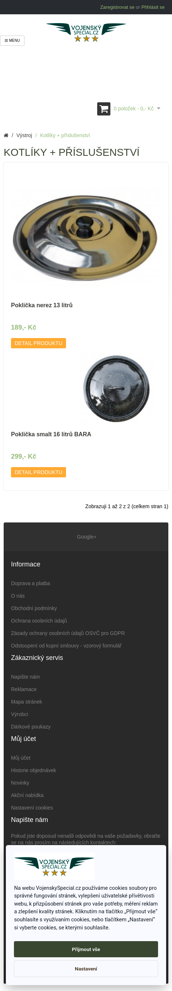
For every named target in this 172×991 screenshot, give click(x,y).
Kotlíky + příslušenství (65, 135)
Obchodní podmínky (34, 608)
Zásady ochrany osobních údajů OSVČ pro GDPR (68, 633)
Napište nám (25, 677)
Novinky (20, 783)
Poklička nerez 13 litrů (42, 305)
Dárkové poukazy (31, 727)
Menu (12, 40)
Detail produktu (38, 343)
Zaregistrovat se (117, 7)
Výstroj (24, 135)
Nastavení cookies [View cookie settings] (32, 808)
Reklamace (24, 689)
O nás (18, 596)
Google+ (86, 537)
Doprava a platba (30, 583)
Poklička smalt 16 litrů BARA (51, 434)
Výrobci (19, 714)
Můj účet (20, 758)
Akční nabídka (27, 795)
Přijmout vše (86, 949)
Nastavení (86, 969)
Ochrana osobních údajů (39, 621)
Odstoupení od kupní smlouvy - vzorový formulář (66, 646)
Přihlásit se (153, 7)
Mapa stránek (26, 702)
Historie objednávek (33, 770)
